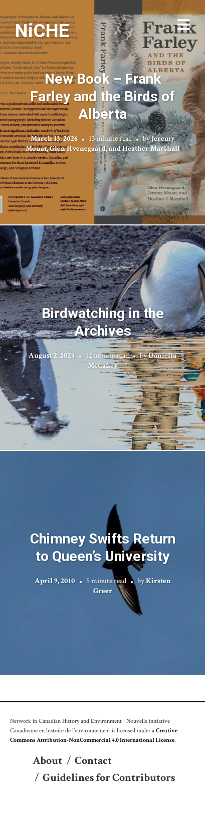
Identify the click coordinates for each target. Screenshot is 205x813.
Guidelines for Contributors (109, 777)
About (47, 760)
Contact (93, 760)
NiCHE (42, 31)
